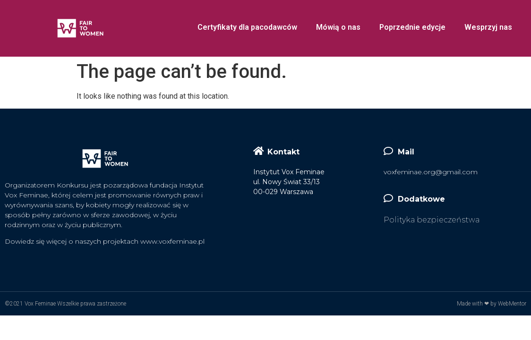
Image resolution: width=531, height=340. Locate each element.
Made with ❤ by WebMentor (491, 303)
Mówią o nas (338, 27)
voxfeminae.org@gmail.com (431, 172)
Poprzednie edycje (412, 27)
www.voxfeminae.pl (172, 241)
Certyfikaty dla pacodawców (247, 27)
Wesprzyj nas (488, 27)
